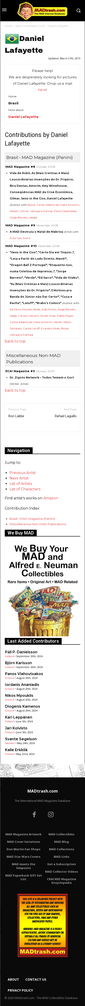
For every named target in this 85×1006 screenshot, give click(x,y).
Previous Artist (23, 473)
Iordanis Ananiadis (22, 685)
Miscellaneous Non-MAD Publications (38, 524)
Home (9, 26)
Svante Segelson (21, 739)
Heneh (14, 211)
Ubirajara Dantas (41, 211)
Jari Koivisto (16, 728)
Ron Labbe (16, 416)
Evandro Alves (50, 328)
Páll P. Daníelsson (21, 652)
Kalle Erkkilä (16, 750)
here (42, 90)
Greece (9, 678)
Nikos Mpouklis (19, 695)
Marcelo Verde (31, 309)
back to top (15, 341)
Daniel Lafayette (23, 117)
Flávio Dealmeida (65, 211)
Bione (31, 204)
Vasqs (32, 217)
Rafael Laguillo (66, 416)
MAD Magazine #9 (20, 225)
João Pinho (48, 309)
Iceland (9, 656)
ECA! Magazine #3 (20, 371)
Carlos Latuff (31, 328)
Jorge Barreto (19, 217)
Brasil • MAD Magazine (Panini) (32, 518)
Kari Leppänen (18, 717)
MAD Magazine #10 (21, 246)
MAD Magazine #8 (20, 166)
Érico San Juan (19, 238)
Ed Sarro (15, 309)
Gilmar (24, 211)
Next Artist (19, 478)
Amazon (50, 498)
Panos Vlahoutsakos (24, 674)
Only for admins (20, 439)
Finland (9, 721)
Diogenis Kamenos (22, 706)
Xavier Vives (48, 315)
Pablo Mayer (65, 315)
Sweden (10, 743)
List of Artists (21, 483)
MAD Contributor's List (30, 26)
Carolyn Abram (28, 315)
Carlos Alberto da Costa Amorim (57, 204)
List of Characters (25, 489)
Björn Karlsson (18, 663)
